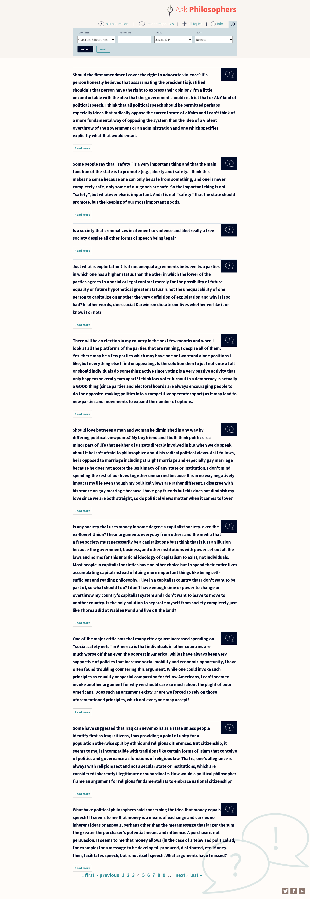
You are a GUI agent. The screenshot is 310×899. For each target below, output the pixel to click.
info (220, 23)
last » (196, 875)
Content (84, 32)
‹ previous (108, 875)
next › (181, 875)
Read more (83, 149)
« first (88, 875)
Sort (199, 32)
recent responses (160, 23)
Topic (159, 32)
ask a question (117, 23)
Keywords (125, 32)
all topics (195, 23)
